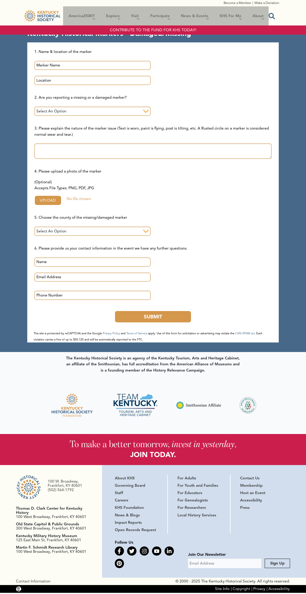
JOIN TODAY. (153, 455)
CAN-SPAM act (245, 334)
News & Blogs (127, 515)
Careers (121, 501)
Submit (153, 317)
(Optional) (64, 185)
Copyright (241, 590)
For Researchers (191, 508)
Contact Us (250, 478)
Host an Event (252, 493)
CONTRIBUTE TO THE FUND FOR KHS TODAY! (153, 30)
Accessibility (251, 501)
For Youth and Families (197, 486)
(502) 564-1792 (61, 490)
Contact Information (33, 582)
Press (245, 508)
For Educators (189, 493)
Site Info (222, 590)
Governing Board (130, 486)
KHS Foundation (129, 508)
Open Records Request (135, 530)
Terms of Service (136, 334)
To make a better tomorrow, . (153, 444)
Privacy (259, 590)
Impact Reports (128, 523)
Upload (48, 200)
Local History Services (196, 515)
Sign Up (277, 564)
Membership (251, 486)
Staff (119, 493)
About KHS (125, 478)
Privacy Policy (111, 334)
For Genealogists (192, 501)
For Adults (186, 478)
